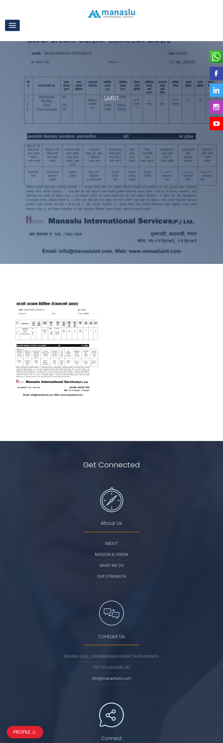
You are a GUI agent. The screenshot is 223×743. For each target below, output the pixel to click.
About (111, 543)
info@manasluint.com (111, 678)
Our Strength (111, 576)
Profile (24, 732)
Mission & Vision (111, 554)
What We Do (111, 565)
